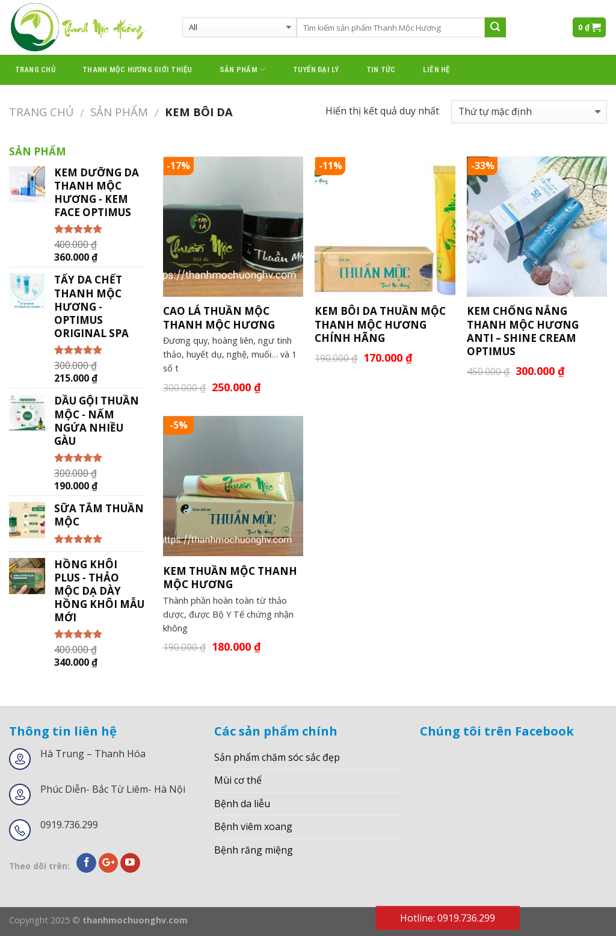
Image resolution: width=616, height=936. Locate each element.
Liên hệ (436, 69)
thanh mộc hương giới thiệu (137, 69)
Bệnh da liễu (242, 803)
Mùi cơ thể (238, 780)
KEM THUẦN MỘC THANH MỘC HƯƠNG (230, 578)
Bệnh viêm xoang (253, 826)
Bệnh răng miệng (253, 850)
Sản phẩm (243, 69)
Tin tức (381, 69)
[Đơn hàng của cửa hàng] (529, 111)
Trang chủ (35, 69)
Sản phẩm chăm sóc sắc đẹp (277, 757)
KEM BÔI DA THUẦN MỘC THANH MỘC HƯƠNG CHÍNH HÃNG (380, 324)
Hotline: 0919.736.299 (447, 918)
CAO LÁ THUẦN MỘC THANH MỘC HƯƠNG (219, 318)
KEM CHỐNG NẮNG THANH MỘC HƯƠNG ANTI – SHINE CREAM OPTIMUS (523, 331)
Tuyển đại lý (316, 69)
